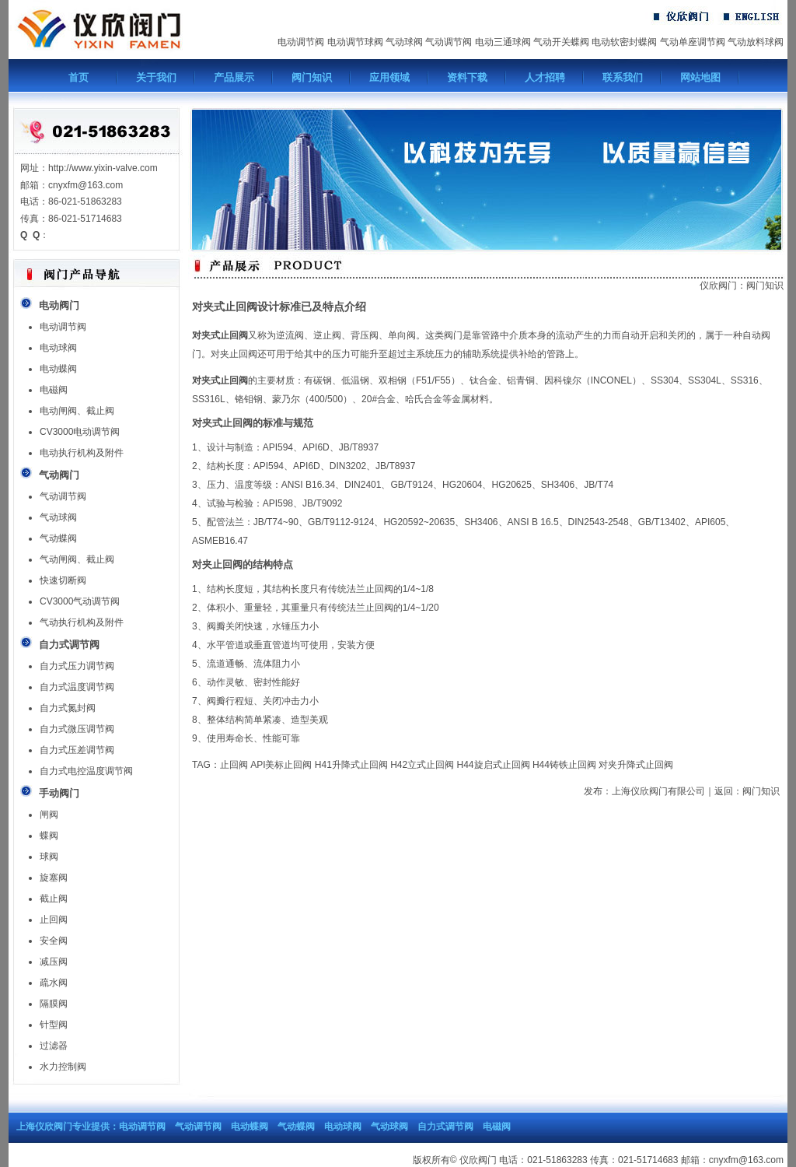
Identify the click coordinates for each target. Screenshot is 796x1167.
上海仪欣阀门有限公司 (658, 791)
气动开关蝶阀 (561, 42)
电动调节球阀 (355, 42)
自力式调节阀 (445, 1126)
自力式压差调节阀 (77, 750)
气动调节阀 (448, 42)
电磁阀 (54, 389)
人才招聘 (545, 77)
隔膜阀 (54, 1003)
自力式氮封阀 (68, 708)
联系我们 (622, 77)
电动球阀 (58, 347)
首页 (78, 77)
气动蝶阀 (58, 538)
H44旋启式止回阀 (493, 764)
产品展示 (234, 77)
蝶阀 (49, 835)
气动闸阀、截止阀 (77, 559)
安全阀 (54, 940)
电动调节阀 (301, 42)
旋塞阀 (54, 877)
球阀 (49, 856)
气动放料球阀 (756, 42)
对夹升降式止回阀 (636, 764)
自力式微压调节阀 (77, 729)
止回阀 (54, 919)
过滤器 (54, 1045)
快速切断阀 (63, 580)
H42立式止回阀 (422, 764)
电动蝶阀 (58, 368)
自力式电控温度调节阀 (86, 771)
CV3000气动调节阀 (80, 601)
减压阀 (54, 961)
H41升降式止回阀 (351, 764)
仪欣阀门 (718, 285)
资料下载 (467, 77)
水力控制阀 (63, 1066)
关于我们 (156, 77)
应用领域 (389, 77)
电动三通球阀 (503, 42)
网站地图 (700, 77)
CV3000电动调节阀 (80, 431)
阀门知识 (312, 77)
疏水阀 (54, 982)
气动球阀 (404, 42)
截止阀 (54, 898)
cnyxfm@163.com (746, 1160)
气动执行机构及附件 (82, 622)
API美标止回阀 (281, 764)
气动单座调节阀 (692, 42)
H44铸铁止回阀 (564, 764)
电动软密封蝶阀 (624, 42)
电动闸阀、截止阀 (77, 410)
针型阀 (54, 1024)
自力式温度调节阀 (77, 687)
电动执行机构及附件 (82, 452)
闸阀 (49, 814)
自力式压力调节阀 (77, 666)
